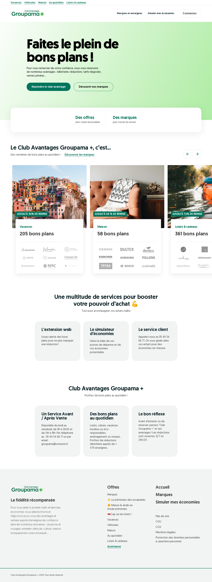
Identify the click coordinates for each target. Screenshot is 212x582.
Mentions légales (166, 532)
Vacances (16, 3)
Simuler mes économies (161, 13)
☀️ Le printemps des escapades (126, 500)
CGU (158, 521)
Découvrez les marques (79, 155)
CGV (158, 527)
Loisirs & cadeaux (76, 3)
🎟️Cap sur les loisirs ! (119, 514)
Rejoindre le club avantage (49, 87)
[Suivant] (197, 154)
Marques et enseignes (129, 13)
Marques (112, 494)
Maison (42, 3)
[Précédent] (188, 154)
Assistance (114, 546)
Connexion (189, 13)
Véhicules (29, 3)
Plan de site (162, 516)
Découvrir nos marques (93, 87)
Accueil (162, 487)
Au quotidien (56, 3)
